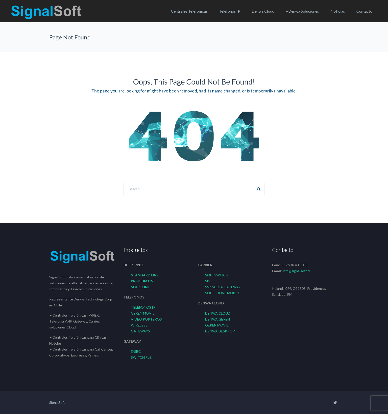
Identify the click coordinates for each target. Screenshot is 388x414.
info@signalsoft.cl (296, 271)
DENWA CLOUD (217, 313)
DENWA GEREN (217, 319)
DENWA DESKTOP (220, 331)
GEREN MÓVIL (142, 313)
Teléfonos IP (229, 11)
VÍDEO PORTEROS (146, 319)
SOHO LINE (140, 287)
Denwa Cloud (263, 11)
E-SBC (136, 351)
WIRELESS (139, 325)
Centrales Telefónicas (189, 11)
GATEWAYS (140, 331)
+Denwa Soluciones (302, 11)
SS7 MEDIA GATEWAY (223, 287)
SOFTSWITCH (216, 275)
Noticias (337, 11)
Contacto (364, 11)
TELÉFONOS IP (143, 307)
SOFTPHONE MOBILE (222, 293)
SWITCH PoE (141, 357)
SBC (208, 281)
